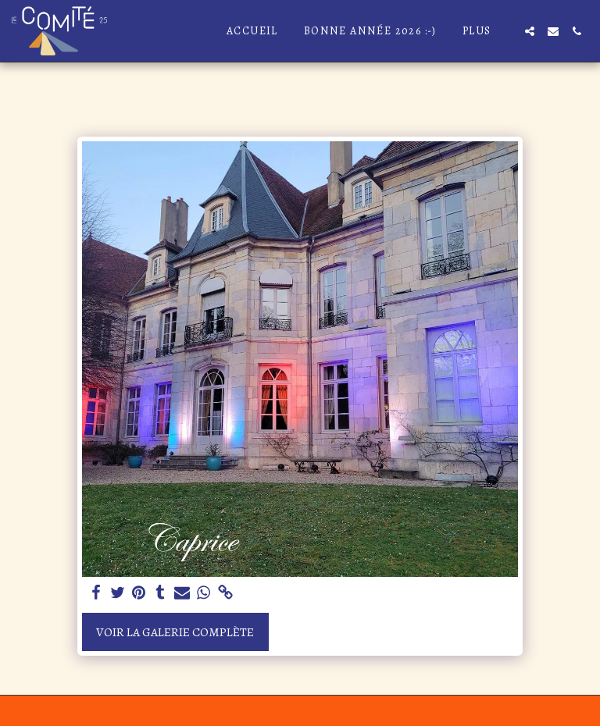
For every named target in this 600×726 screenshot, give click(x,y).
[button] (530, 31)
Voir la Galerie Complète (175, 632)
